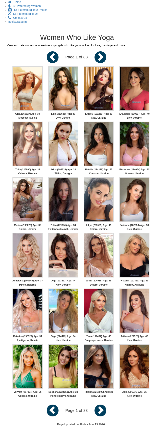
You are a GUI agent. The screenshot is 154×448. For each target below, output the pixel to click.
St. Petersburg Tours (23, 13)
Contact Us (17, 17)
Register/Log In (17, 21)
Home (14, 2)
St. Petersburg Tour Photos (27, 9)
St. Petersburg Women (24, 5)
